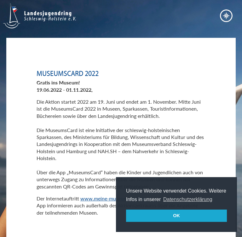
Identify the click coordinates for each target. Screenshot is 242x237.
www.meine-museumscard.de (113, 198)
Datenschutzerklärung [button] (187, 199)
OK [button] (176, 215)
